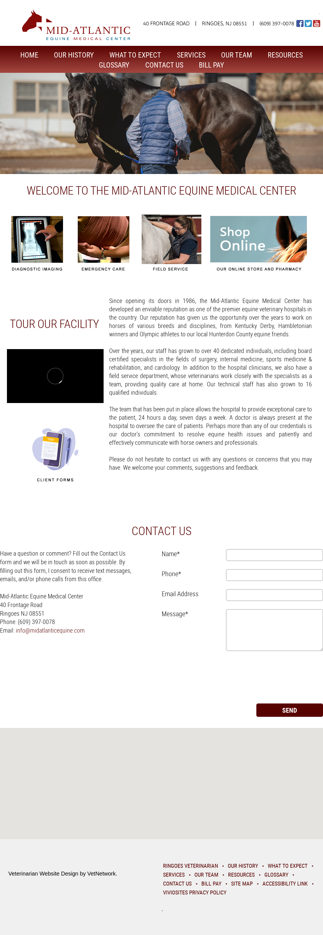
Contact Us (164, 65)
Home (29, 55)
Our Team (236, 55)
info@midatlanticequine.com (50, 630)
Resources (285, 55)
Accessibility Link (285, 883)
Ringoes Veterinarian (190, 865)
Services (191, 55)
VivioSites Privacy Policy (194, 892)
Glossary (114, 65)
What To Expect (135, 55)
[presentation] (184, 679)
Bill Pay (211, 65)
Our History (74, 55)
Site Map (242, 883)
